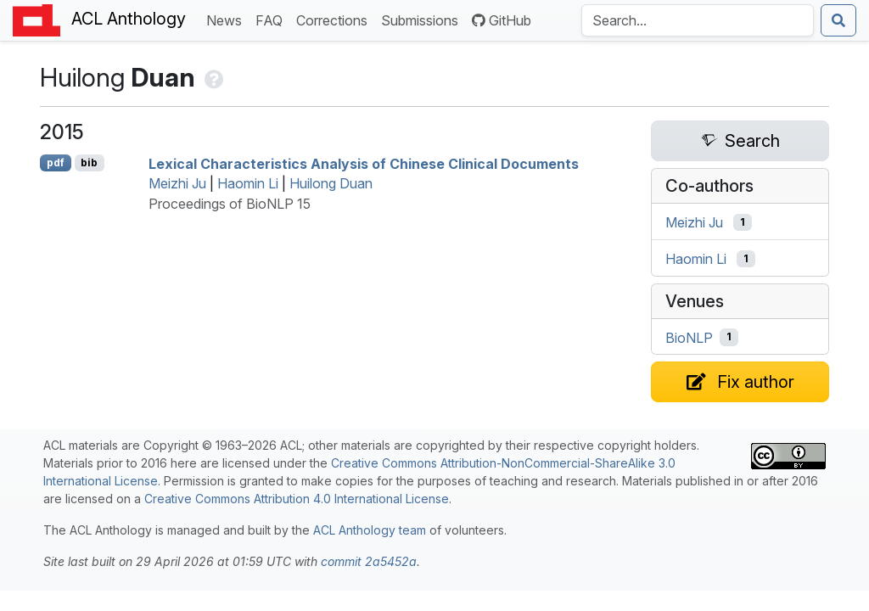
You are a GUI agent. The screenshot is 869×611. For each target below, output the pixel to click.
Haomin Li (247, 183)
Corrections (335, 19)
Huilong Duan (331, 183)
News (227, 19)
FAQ (272, 19)
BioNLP (689, 336)
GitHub (501, 20)
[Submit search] (838, 20)
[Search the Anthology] (697, 20)
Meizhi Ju (177, 183)
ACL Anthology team (369, 530)
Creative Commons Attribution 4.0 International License (296, 498)
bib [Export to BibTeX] (89, 162)
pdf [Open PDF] (55, 162)
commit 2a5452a (369, 561)
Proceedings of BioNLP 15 (230, 203)
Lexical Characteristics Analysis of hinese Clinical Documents (364, 162)
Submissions (423, 19)
